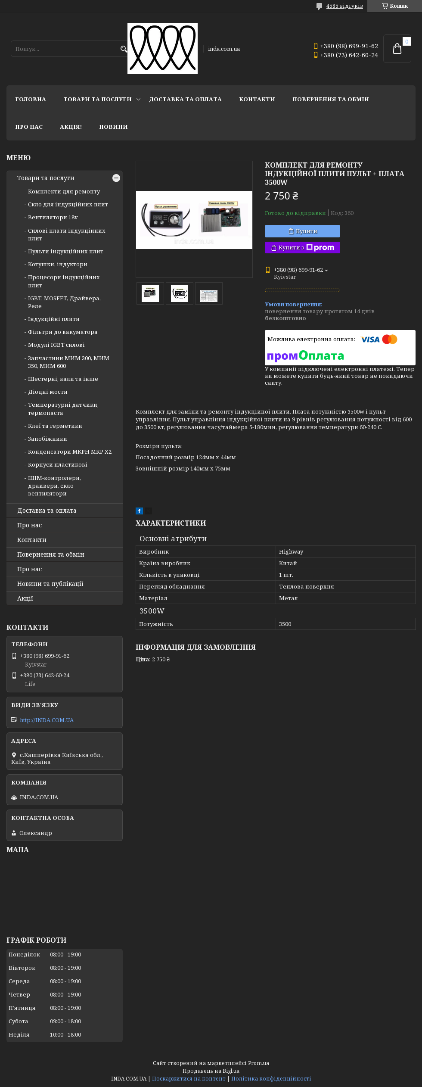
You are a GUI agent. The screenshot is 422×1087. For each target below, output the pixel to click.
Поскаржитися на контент (189, 1078)
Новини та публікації (50, 584)
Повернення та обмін (330, 99)
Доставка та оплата (185, 99)
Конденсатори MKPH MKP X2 (70, 451)
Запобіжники (47, 438)
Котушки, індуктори (57, 264)
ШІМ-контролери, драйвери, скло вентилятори (54, 485)
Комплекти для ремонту (64, 191)
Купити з (306, 247)
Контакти (257, 99)
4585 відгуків (344, 5)
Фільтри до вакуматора (63, 332)
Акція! (71, 127)
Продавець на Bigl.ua (211, 1071)
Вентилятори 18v (53, 217)
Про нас (29, 127)
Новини (113, 127)
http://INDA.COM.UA (47, 719)
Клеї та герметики (55, 426)
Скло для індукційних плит (68, 204)
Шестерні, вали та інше (63, 379)
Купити (306, 231)
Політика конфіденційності (271, 1078)
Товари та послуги (97, 99)
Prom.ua (258, 1063)
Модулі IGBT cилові (56, 345)
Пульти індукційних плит (65, 251)
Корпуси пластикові (57, 464)
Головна (30, 99)
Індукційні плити (54, 319)
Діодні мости (48, 392)
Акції (25, 598)
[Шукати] (123, 49)
